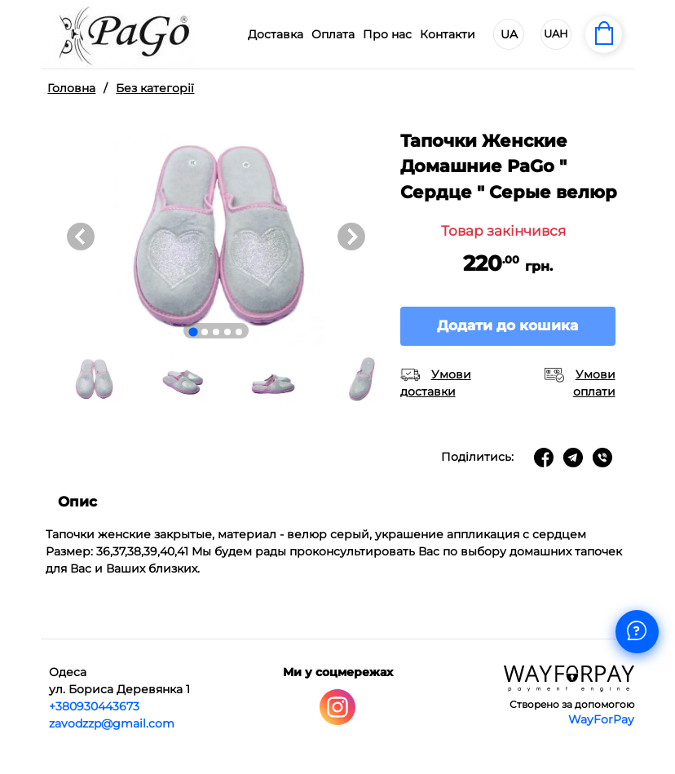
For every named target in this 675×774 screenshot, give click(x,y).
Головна (71, 88)
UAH (556, 33)
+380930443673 (94, 706)
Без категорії (155, 88)
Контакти (447, 34)
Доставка (275, 34)
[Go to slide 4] (227, 332)
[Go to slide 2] (204, 332)
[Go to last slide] (81, 236)
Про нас (387, 34)
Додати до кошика (507, 325)
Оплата (333, 34)
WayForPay (601, 719)
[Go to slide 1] (192, 331)
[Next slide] (351, 236)
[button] (94, 379)
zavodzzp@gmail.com (111, 723)
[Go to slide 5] (239, 332)
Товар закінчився (503, 231)
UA (509, 34)
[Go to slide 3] (216, 332)
